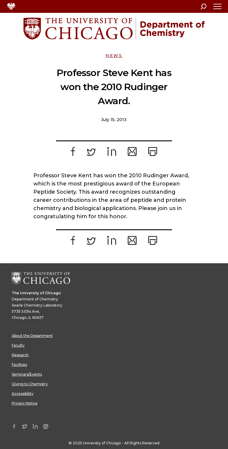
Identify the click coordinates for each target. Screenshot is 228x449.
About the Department (32, 335)
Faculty (18, 345)
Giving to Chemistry (30, 384)
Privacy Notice (25, 403)
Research (20, 355)
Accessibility (22, 393)
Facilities (19, 364)
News (114, 55)
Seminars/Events (27, 374)
